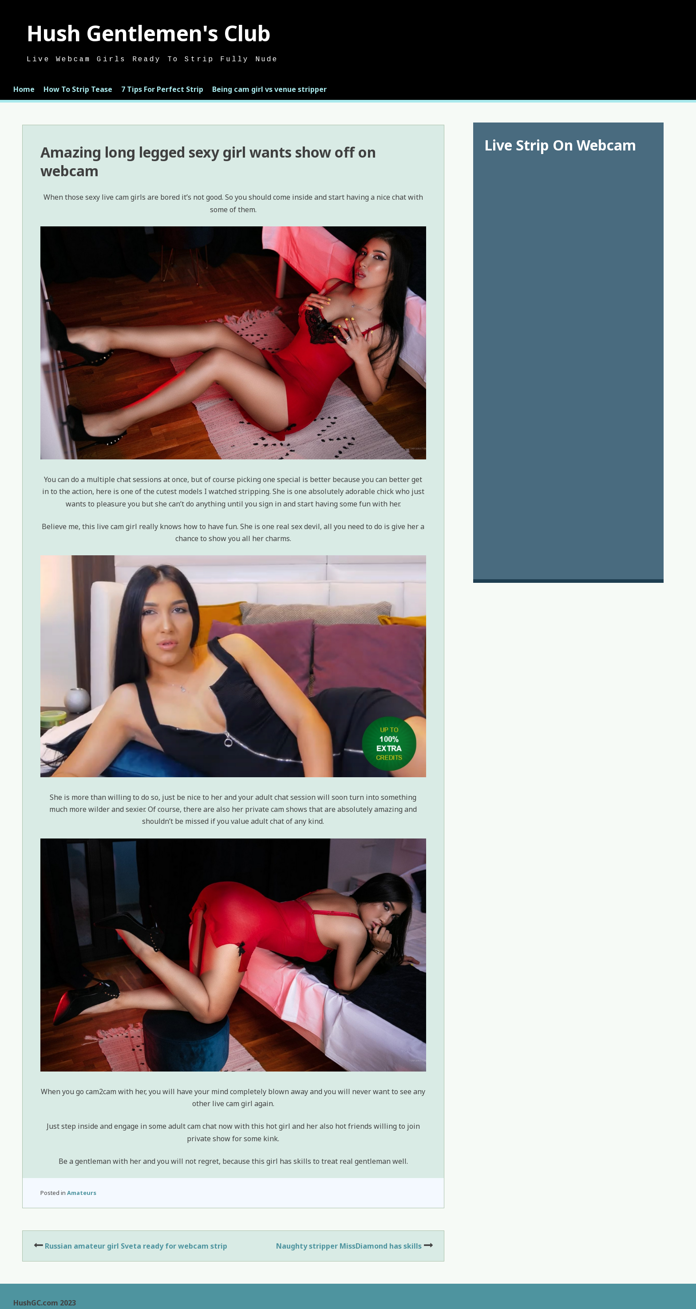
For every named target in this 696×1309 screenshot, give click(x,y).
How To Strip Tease (78, 89)
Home (24, 89)
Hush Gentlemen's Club (149, 33)
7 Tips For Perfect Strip (162, 89)
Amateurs (81, 1193)
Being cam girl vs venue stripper (269, 89)
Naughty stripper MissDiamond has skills (349, 1246)
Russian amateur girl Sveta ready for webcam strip (136, 1246)
